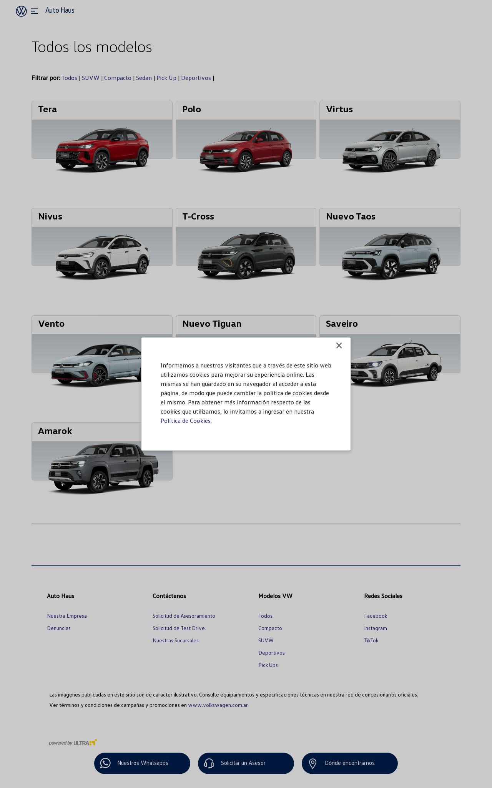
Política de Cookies (186, 420)
